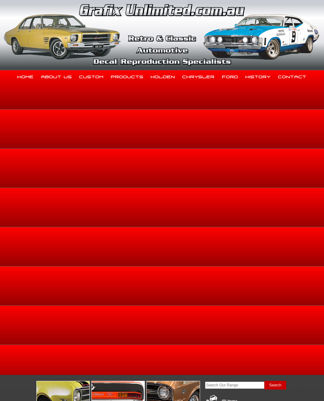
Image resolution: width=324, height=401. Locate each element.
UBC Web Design (164, 391)
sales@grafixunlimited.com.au (56, 364)
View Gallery (177, 122)
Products (127, 76)
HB (286, 157)
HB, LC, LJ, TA (272, 157)
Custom (91, 76)
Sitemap (36, 391)
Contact (292, 76)
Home (25, 76)
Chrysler (198, 76)
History (258, 76)
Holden (163, 76)
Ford (230, 76)
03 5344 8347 (42, 353)
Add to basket (197, 214)
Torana (255, 157)
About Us (56, 76)
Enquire (197, 225)
